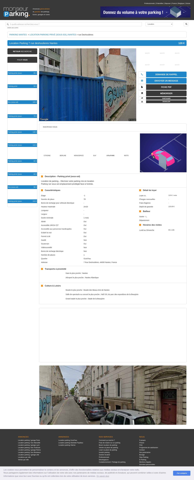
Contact (142, 450)
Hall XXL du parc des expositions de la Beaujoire (119, 294)
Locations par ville (24, 457)
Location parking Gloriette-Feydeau (70, 443)
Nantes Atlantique (92, 278)
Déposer (167, 3)
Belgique (181, 3)
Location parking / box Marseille (29, 443)
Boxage (142, 455)
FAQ (141, 445)
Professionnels (149, 3)
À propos (142, 440)
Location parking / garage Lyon (29, 445)
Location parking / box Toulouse (29, 447)
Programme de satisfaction (148, 447)
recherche (22, 51)
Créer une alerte (12, 27)
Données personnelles (147, 464)
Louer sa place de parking (108, 450)
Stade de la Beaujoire (96, 299)
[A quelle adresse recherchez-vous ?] (74, 24)
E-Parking (142, 460)
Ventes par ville (23, 460)
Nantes (85, 273)
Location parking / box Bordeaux (29, 452)
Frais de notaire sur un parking (109, 443)
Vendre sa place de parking (108, 447)
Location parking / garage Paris (29, 440)
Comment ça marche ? (107, 440)
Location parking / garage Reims (29, 450)
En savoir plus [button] (103, 476)
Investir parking (104, 452)
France (174, 3)
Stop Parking (143, 457)
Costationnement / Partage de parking (112, 462)
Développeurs (104, 460)
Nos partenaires (144, 452)
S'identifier (159, 3)
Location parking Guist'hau (67, 440)
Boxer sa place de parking (108, 445)
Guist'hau (87, 259)
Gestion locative (104, 455)
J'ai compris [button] (182, 473)
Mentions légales (145, 462)
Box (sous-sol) (13, 102)
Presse (141, 443)
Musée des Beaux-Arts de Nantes (96, 290)
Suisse (188, 3)
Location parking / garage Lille (28, 455)
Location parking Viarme (66, 445)
